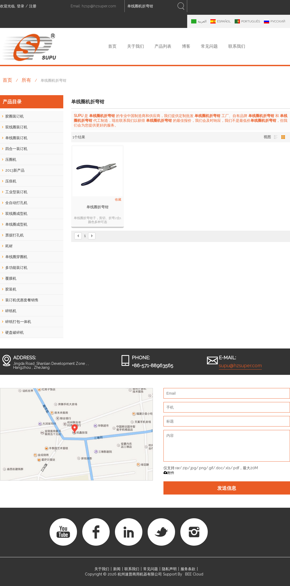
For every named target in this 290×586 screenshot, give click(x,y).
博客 (186, 46)
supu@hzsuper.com (240, 365)
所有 (26, 80)
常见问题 (209, 46)
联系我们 (236, 46)
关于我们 (135, 46)
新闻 (116, 569)
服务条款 (188, 569)
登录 (20, 6)
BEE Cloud (194, 574)
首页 (112, 46)
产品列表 (162, 46)
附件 (168, 473)
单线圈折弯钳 (97, 207)
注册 (32, 6)
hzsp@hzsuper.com (99, 6)
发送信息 (226, 488)
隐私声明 (169, 569)
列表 (275, 137)
